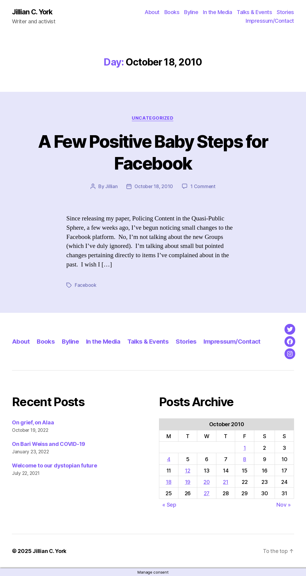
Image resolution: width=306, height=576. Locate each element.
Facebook (86, 286)
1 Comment (203, 187)
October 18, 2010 (153, 187)
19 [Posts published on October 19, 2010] (187, 482)
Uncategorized (153, 118)
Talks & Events (254, 12)
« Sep (169, 505)
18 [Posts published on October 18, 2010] (168, 482)
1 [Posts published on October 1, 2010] (245, 448)
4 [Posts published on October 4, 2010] (168, 459)
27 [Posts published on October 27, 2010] (207, 493)
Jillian (111, 187)
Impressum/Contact (270, 21)
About (152, 12)
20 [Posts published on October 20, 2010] (207, 482)
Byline (191, 12)
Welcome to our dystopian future (54, 466)
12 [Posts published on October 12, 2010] (187, 471)
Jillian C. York (33, 12)
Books (172, 12)
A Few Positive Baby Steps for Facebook (153, 152)
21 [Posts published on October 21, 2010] (226, 482)
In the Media (217, 12)
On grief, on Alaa (33, 423)
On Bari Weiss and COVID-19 (48, 444)
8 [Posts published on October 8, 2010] (245, 459)
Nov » (283, 505)
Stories (285, 12)
